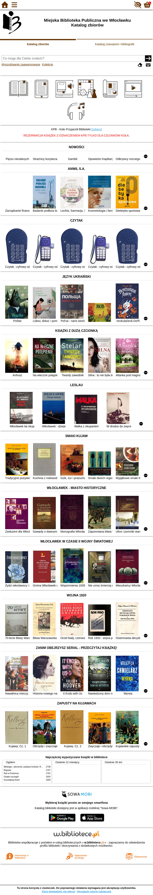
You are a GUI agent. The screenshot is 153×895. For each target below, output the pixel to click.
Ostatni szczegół (11, 777)
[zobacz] (96, 129)
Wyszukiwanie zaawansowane (21, 64)
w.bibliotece (94, 842)
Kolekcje (47, 64)
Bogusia (7, 770)
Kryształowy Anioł (11, 780)
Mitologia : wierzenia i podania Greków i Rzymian (26, 767)
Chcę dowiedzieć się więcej (58, 891)
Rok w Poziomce (11, 773)
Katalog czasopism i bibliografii (114, 44)
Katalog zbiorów (38, 44)
